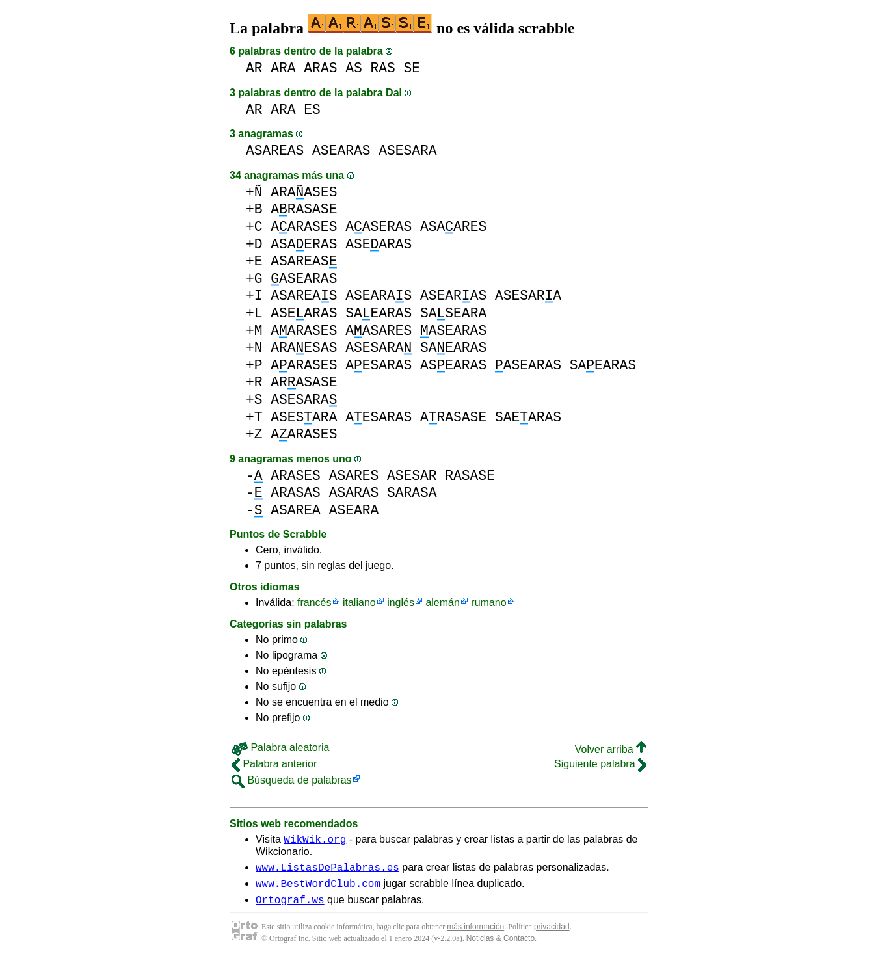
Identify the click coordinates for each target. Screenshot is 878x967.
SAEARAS (378, 313)
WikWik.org (315, 841)
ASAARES (453, 226)
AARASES (304, 226)
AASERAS (378, 226)
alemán (442, 602)
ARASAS (296, 492)
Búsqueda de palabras (292, 780)
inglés (400, 602)
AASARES (378, 330)
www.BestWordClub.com (318, 889)
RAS (382, 68)
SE (412, 68)
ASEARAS (341, 150)
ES (312, 109)
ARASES (296, 475)
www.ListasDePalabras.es (327, 871)
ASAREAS (275, 150)
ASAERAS (304, 244)
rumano (488, 602)
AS (353, 68)
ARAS (320, 68)
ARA (283, 68)
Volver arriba (610, 749)
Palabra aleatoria (280, 747)
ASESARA (407, 150)
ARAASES (304, 192)
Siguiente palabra (600, 763)
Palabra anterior (274, 763)
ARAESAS (304, 347)
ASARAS (354, 492)
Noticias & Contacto (500, 946)
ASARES (354, 475)
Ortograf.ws (290, 907)
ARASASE (304, 209)
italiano (359, 602)
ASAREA (296, 510)
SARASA (412, 492)
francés (314, 602)
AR (254, 68)
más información (475, 934)
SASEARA (453, 313)
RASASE (470, 475)
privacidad (552, 934)
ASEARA (354, 510)
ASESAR (412, 475)
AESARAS (378, 365)
